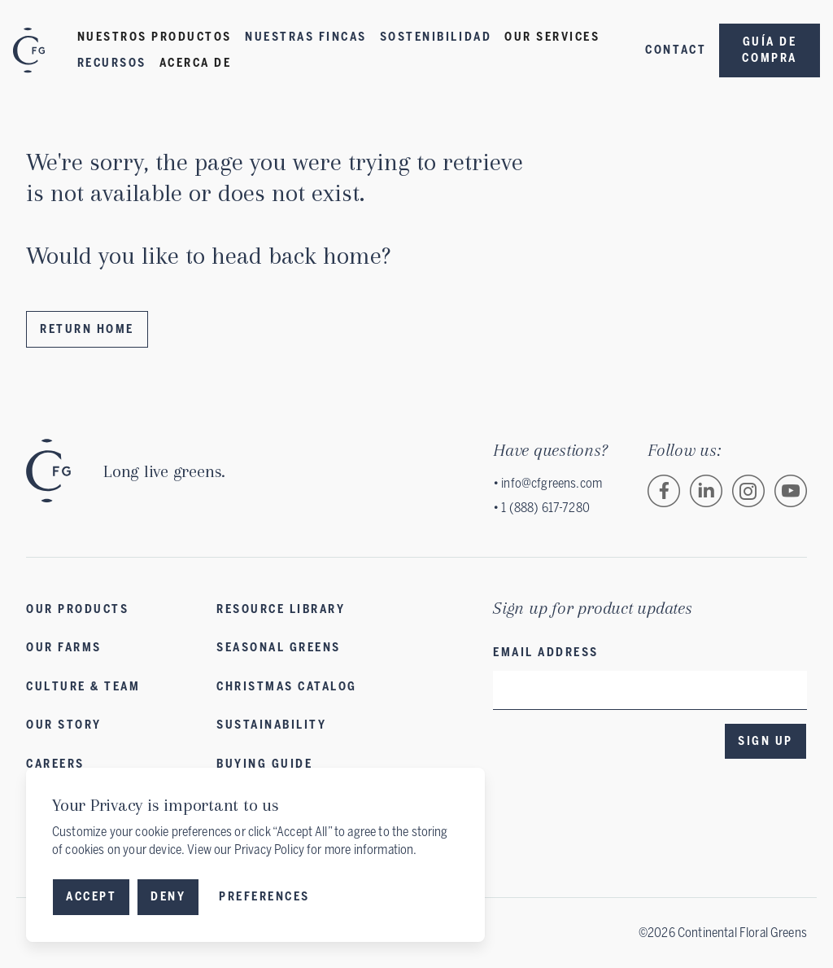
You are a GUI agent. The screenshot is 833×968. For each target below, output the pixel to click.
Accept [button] (91, 897)
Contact (675, 50)
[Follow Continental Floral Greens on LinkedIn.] (706, 491)
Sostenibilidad (435, 37)
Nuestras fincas (306, 37)
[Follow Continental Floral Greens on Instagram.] (748, 491)
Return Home (87, 329)
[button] (154, 37)
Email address (546, 652)
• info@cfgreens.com (547, 483)
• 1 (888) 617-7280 (541, 507)
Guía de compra (769, 50)
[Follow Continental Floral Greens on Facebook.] (664, 491)
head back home (297, 255)
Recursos (111, 63)
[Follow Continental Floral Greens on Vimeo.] (790, 491)
